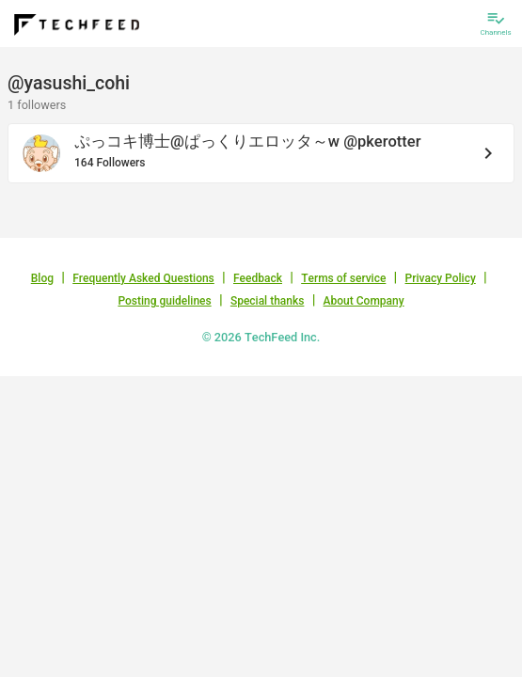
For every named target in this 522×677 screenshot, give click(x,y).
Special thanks (267, 300)
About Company (364, 300)
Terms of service (343, 278)
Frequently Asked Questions (143, 278)
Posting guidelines (164, 300)
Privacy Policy (440, 278)
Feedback (257, 278)
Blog (42, 278)
